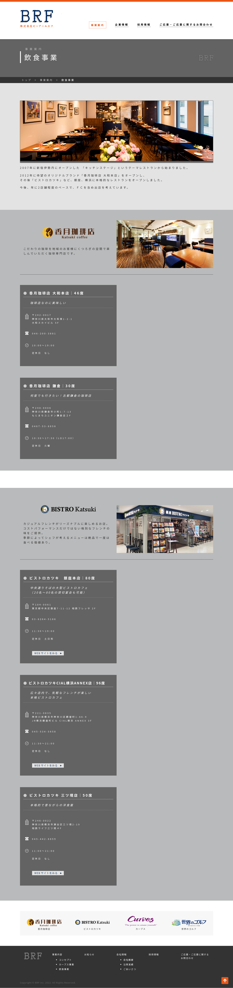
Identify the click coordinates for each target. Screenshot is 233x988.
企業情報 (121, 24)
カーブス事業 (66, 964)
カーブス (140, 923)
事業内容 (57, 954)
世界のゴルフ (189, 925)
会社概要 (128, 960)
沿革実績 (128, 964)
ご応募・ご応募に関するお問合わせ (186, 24)
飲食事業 (64, 969)
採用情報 (144, 24)
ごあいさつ (129, 969)
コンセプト (65, 960)
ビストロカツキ (92, 925)
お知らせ (89, 954)
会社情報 (121, 954)
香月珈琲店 (44, 925)
